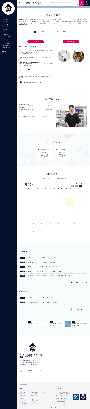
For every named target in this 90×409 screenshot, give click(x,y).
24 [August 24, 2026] (33, 223)
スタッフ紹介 (23, 395)
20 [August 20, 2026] (58, 215)
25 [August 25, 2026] (41, 223)
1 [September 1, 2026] (41, 231)
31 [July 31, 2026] (66, 191)
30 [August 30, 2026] (25, 231)
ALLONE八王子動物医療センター (62, 392)
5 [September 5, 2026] (74, 231)
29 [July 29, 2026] (50, 191)
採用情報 (33, 395)
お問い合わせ (23, 401)
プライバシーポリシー (36, 400)
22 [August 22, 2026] (74, 215)
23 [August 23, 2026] (25, 223)
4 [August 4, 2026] (41, 199)
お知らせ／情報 (24, 403)
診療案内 (22, 393)
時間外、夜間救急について (37, 393)
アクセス (22, 400)
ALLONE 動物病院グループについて (38, 392)
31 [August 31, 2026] (33, 231)
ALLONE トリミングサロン (61, 403)
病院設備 (22, 398)
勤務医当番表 (6, 26)
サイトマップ (34, 403)
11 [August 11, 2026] (41, 207)
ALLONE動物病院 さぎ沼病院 (62, 396)
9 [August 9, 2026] (25, 207)
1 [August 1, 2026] (74, 191)
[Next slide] (86, 324)
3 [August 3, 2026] (33, 199)
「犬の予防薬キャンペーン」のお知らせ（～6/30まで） (53, 6)
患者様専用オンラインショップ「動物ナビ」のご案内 (44, 302)
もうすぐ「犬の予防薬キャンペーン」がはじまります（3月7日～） (53, 275)
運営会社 (33, 402)
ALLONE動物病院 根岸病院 (61, 398)
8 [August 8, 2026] (74, 199)
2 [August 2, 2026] (25, 199)
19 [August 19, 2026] (50, 215)
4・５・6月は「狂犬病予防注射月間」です (47, 266)
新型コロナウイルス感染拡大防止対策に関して (42, 298)
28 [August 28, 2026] (66, 223)
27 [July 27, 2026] (33, 191)
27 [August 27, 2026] (58, 223)
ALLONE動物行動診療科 (60, 401)
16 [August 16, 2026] (25, 215)
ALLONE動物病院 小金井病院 (62, 395)
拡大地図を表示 (38, 362)
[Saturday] (78, 189)
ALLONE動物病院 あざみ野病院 (62, 393)
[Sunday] (29, 189)
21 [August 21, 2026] (66, 215)
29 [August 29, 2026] (74, 223)
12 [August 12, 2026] (50, 207)
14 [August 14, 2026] (66, 207)
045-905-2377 (28, 357)
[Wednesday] (53, 189)
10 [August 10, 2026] (33, 207)
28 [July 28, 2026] (41, 191)
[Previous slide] (19, 324)
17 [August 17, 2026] (33, 215)
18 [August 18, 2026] (41, 215)
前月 (77, 185)
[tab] (54, 328)
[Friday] (70, 189)
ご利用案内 (23, 392)
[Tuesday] (45, 189)
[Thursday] (61, 189)
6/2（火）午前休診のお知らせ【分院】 (46, 258)
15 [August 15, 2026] (74, 207)
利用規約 (33, 399)
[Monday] (37, 189)
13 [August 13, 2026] (58, 207)
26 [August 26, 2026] (50, 223)
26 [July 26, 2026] (25, 191)
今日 (72, 185)
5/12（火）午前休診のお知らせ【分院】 (46, 262)
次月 (80, 185)
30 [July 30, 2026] (58, 191)
